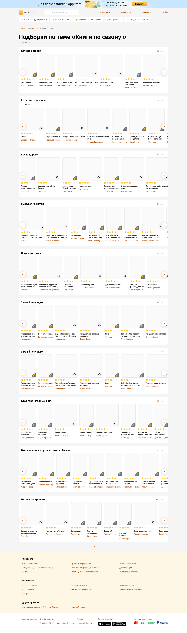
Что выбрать (104, 12)
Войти (165, 12)
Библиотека (125, 12)
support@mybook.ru (65, 623)
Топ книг (97, 20)
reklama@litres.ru (84, 623)
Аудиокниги (42, 20)
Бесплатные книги (63, 20)
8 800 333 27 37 (47, 623)
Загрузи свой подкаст (138, 20)
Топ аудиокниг (115, 20)
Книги (26, 20)
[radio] (22, 79)
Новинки (82, 20)
